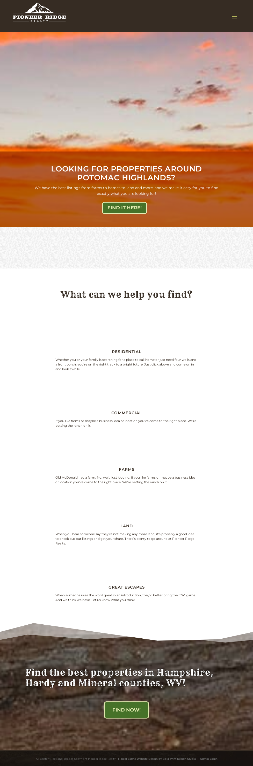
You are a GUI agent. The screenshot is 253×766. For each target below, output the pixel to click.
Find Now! (126, 710)
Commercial (126, 412)
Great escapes (127, 587)
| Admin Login (207, 759)
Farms (126, 469)
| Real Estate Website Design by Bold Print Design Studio (156, 759)
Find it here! (124, 208)
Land (126, 525)
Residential (126, 351)
